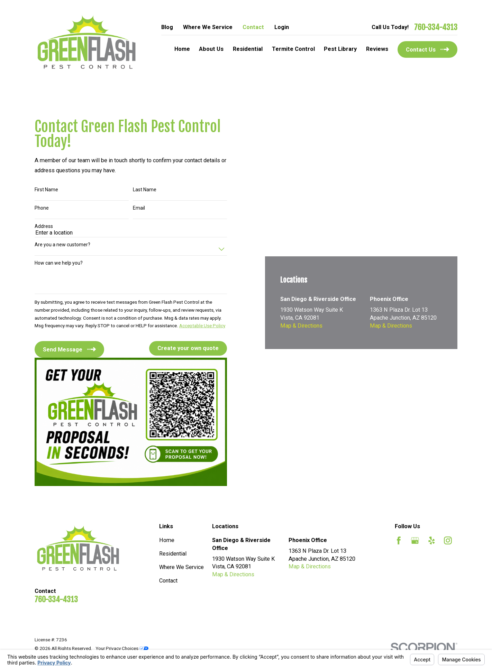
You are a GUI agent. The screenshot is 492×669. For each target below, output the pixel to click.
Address (44, 226)
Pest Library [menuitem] (340, 49)
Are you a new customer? (62, 244)
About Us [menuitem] (211, 49)
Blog (167, 27)
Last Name (144, 189)
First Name (46, 189)
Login (281, 27)
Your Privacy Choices (121, 648)
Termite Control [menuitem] (293, 49)
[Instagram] (448, 540)
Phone (42, 208)
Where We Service (208, 27)
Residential (172, 553)
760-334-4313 (435, 27)
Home (166, 540)
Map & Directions (301, 325)
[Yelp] (432, 540)
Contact (253, 27)
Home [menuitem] (182, 49)
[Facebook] (399, 540)
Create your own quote (188, 348)
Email (139, 208)
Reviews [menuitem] (377, 49)
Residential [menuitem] (248, 49)
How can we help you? (59, 263)
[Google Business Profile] (415, 540)
